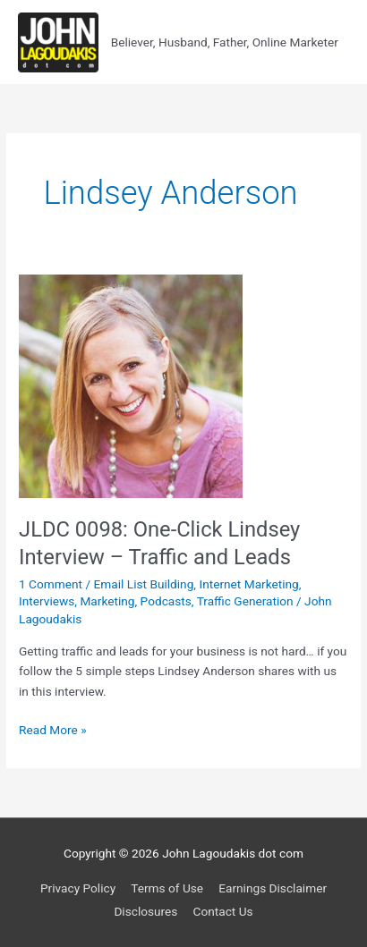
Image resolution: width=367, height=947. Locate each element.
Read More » (53, 730)
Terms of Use (167, 888)
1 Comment (50, 584)
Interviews (46, 601)
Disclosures (145, 911)
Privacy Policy (77, 888)
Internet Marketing (248, 584)
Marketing (107, 601)
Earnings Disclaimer (272, 888)
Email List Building (144, 584)
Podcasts (166, 601)
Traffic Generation (245, 601)
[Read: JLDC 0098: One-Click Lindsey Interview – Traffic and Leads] (131, 384)
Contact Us (223, 911)
